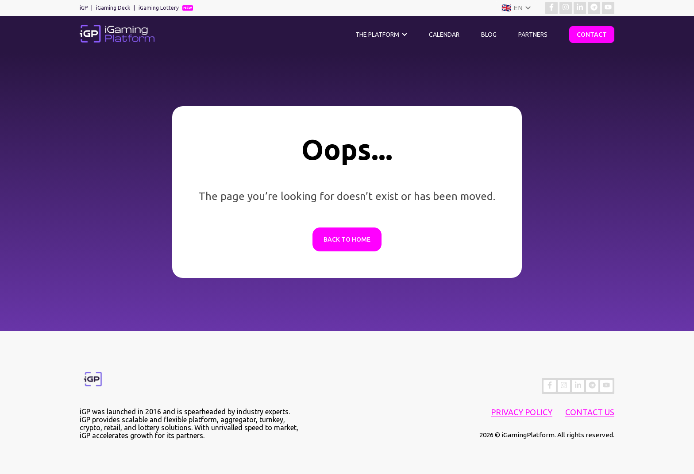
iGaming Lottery (159, 8)
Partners (532, 34)
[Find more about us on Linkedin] (579, 8)
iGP (84, 8)
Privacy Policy (521, 412)
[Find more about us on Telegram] (594, 8)
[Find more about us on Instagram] (565, 8)
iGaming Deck (113, 8)
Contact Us (589, 412)
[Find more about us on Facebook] (551, 8)
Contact (592, 34)
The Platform (377, 34)
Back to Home (347, 239)
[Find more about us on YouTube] (608, 8)
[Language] (516, 8)
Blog (489, 34)
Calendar (444, 34)
